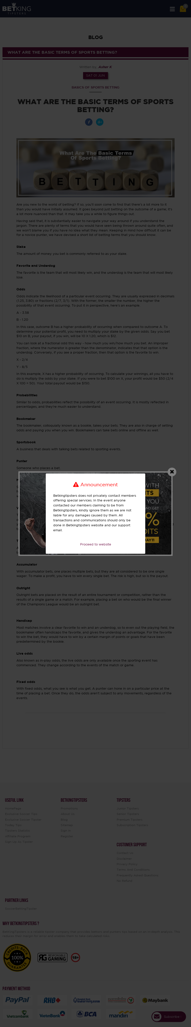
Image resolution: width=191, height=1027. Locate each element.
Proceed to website (95, 544)
